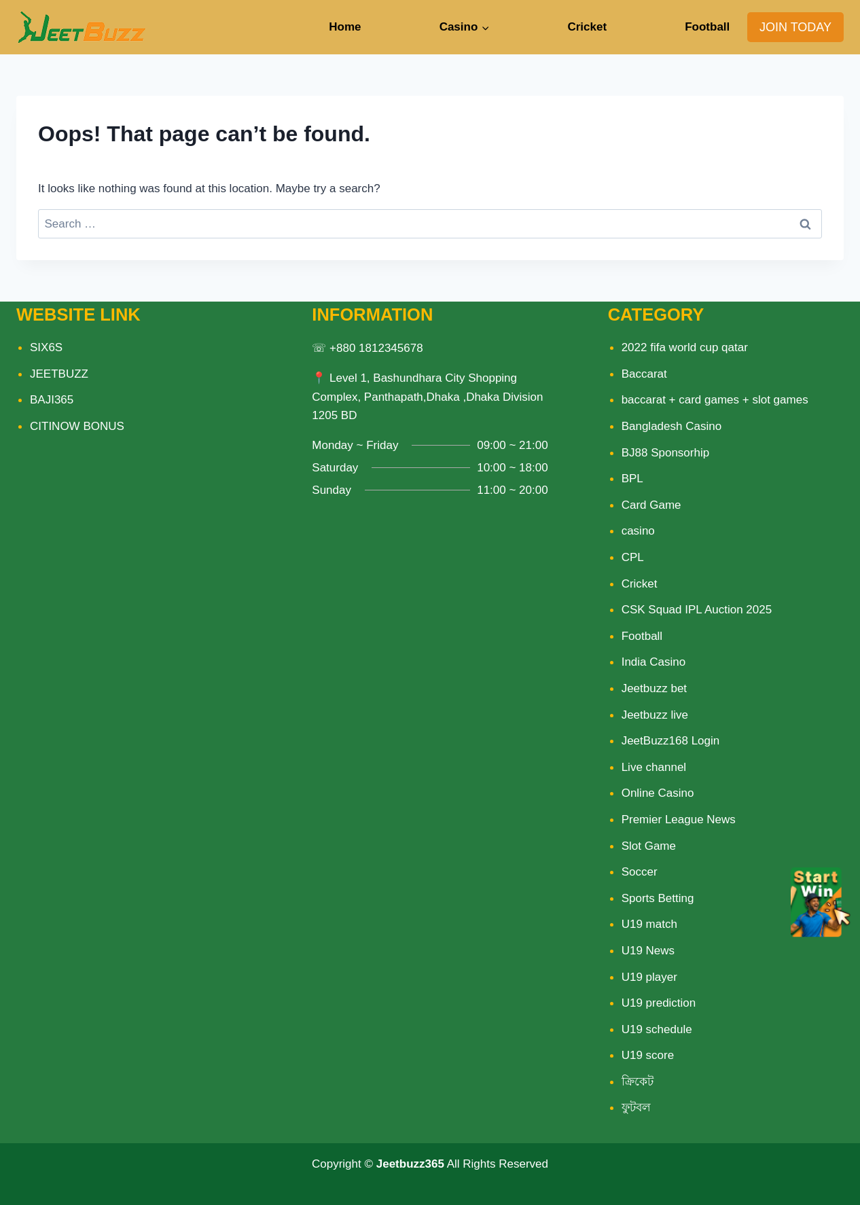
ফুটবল (636, 1107)
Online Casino (658, 793)
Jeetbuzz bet (654, 688)
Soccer (640, 871)
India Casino (654, 661)
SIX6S (46, 347)
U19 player (649, 977)
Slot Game (649, 846)
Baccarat (644, 373)
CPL (633, 557)
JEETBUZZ (59, 373)
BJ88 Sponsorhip (665, 452)
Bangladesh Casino (671, 426)
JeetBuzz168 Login (671, 740)
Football (707, 26)
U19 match (649, 924)
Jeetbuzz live (655, 714)
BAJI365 (51, 399)
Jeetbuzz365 (410, 1163)
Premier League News (679, 819)
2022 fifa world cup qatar (685, 347)
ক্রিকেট (637, 1081)
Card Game (651, 505)
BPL (632, 478)
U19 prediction (659, 1002)
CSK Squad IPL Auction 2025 (697, 609)
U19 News (648, 950)
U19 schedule (657, 1029)
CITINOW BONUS (77, 426)
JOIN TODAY (795, 27)
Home (345, 26)
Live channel (654, 767)
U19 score (648, 1055)
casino (638, 530)
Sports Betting (658, 898)
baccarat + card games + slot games (715, 399)
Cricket (587, 26)
